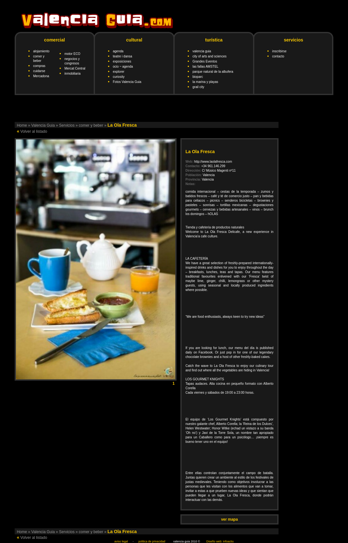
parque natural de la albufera (212, 71)
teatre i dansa (122, 56)
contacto (278, 56)
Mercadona (41, 76)
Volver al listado (33, 131)
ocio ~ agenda (123, 66)
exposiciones (122, 61)
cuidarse (39, 71)
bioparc (197, 76)
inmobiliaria (72, 73)
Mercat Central (74, 68)
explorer (118, 71)
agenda (118, 51)
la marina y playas (205, 82)
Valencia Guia (43, 125)
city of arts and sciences (209, 56)
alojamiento (41, 51)
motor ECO (72, 54)
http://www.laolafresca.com (213, 161)
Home (22, 125)
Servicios (67, 125)
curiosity (119, 76)
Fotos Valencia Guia (127, 82)
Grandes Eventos (204, 61)
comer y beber (91, 125)
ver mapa (229, 519)
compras (39, 66)
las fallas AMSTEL (205, 66)
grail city (198, 87)
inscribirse (279, 51)
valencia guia (201, 51)
